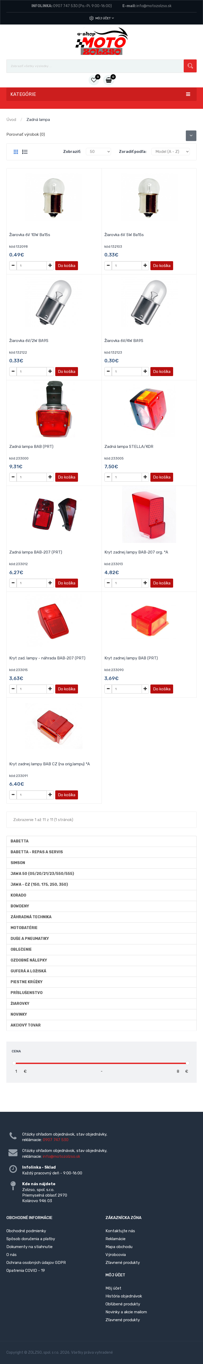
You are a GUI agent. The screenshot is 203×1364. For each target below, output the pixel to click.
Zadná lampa (38, 119)
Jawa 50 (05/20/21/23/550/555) (42, 873)
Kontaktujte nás (120, 1231)
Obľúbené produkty (122, 1304)
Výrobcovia (115, 1254)
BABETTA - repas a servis (37, 852)
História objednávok (123, 1296)
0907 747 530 (65, 6)
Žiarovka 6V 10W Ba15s (29, 234)
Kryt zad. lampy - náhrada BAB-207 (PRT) (47, 658)
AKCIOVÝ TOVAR (26, 1025)
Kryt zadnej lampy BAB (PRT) (131, 658)
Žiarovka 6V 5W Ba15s (124, 234)
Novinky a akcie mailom (126, 1312)
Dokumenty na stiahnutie (29, 1246)
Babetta (20, 841)
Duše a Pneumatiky (30, 938)
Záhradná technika (31, 917)
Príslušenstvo (27, 993)
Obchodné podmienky (26, 1231)
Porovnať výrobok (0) (25, 134)
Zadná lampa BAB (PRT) (31, 446)
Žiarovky (20, 1003)
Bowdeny (20, 906)
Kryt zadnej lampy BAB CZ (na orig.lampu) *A (49, 764)
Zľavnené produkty (122, 1262)
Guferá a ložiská (28, 971)
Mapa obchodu (118, 1246)
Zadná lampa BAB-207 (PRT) (35, 552)
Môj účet (104, 18)
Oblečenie (21, 949)
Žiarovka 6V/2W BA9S (28, 340)
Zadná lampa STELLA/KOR (128, 446)
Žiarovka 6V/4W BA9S (123, 340)
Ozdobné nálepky (29, 960)
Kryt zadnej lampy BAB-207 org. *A (136, 552)
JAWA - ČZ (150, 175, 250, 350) (39, 884)
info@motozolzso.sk (154, 6)
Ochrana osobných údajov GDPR (36, 1262)
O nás (11, 1254)
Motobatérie (24, 928)
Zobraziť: (72, 151)
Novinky (19, 1014)
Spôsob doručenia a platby (30, 1238)
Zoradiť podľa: (132, 151)
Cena (16, 1051)
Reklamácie (115, 1238)
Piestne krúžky (27, 982)
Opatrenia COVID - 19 (25, 1270)
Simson (18, 863)
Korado (18, 895)
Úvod (11, 119)
